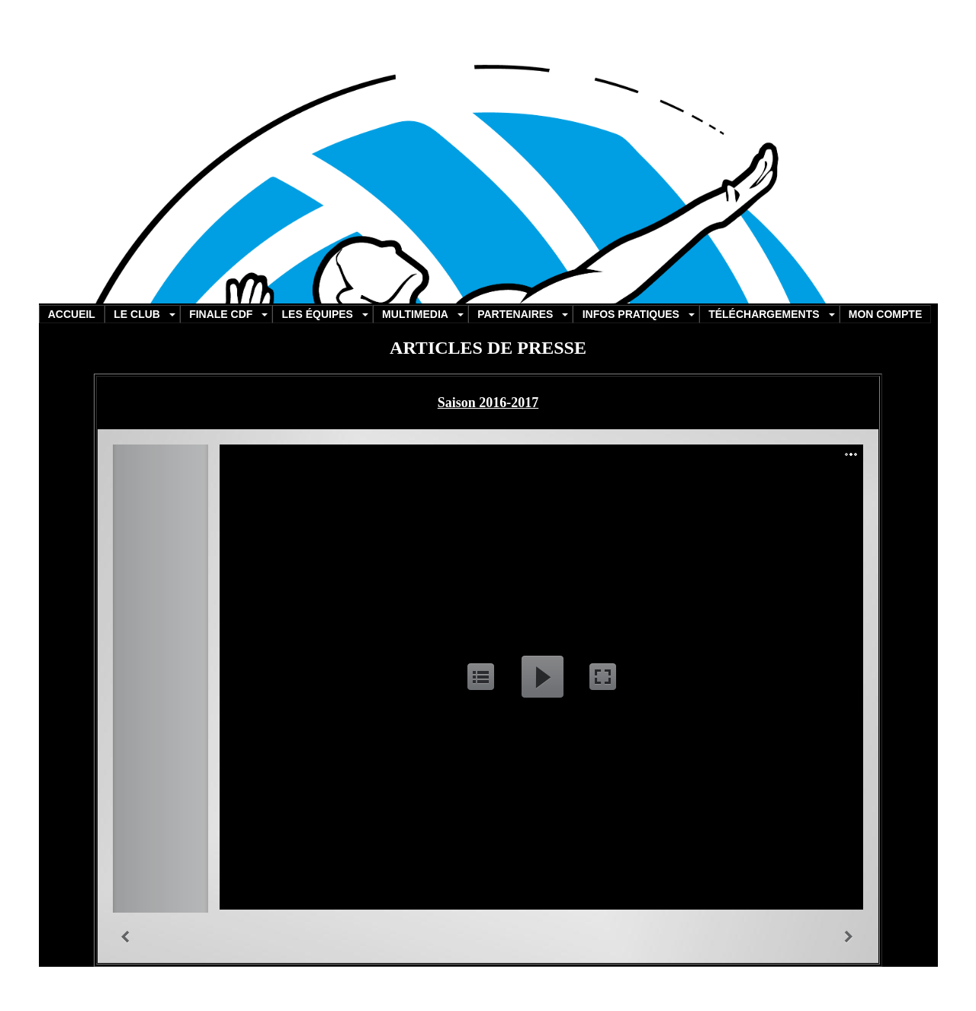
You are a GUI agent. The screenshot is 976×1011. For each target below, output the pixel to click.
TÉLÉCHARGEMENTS (763, 314)
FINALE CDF (220, 314)
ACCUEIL (71, 314)
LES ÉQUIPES (317, 314)
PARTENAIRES (515, 314)
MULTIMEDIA (415, 314)
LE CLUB (137, 314)
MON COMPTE (885, 314)
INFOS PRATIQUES (631, 314)
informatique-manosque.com (477, 987)
